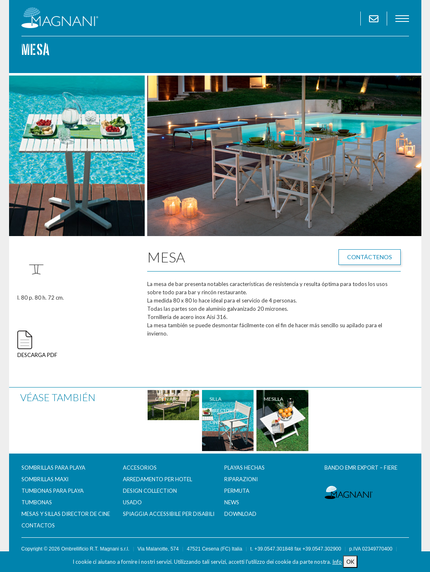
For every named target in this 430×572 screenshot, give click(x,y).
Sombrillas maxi (44, 479)
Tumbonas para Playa (52, 490)
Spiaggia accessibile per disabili (168, 514)
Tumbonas (36, 502)
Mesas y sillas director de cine (65, 514)
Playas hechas (244, 467)
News (231, 502)
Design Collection (150, 490)
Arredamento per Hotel (157, 479)
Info (337, 561)
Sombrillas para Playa (53, 467)
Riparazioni (241, 479)
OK (350, 561)
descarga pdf (37, 355)
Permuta (236, 490)
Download (240, 514)
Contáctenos (369, 256)
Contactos (38, 525)
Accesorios (140, 467)
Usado (132, 502)
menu (402, 18)
